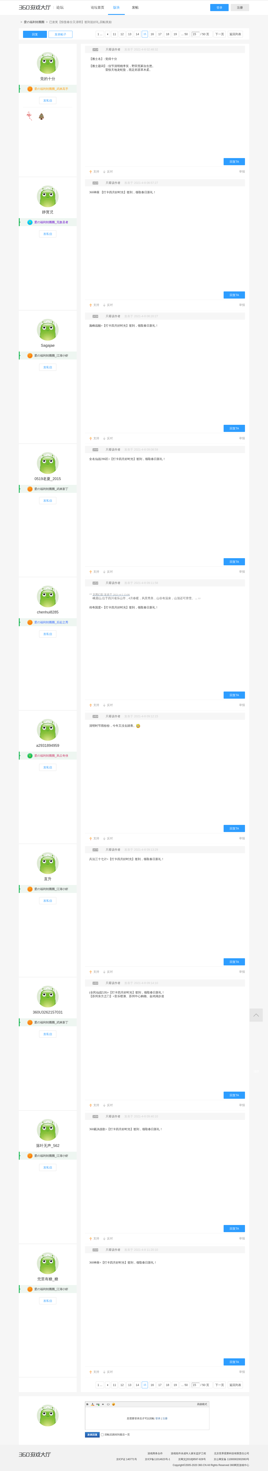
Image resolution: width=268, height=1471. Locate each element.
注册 (240, 7)
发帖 (135, 7)
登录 (219, 7)
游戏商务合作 (155, 1453)
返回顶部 (256, 1015)
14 (137, 34)
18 (167, 34)
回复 (35, 34)
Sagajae (48, 345)
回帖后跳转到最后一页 (115, 1434)
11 (114, 34)
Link (98, 1404)
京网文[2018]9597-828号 (192, 1459)
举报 (242, 171)
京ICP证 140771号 (126, 1459)
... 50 (184, 34)
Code (108, 1404)
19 (175, 34)
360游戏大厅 (39, 1457)
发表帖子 (60, 34)
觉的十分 (47, 79)
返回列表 (235, 34)
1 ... (99, 34)
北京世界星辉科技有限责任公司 (231, 1453)
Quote (103, 1404)
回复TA (234, 161)
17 (160, 34)
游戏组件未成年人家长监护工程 (188, 1453)
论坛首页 (97, 7)
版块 (116, 7)
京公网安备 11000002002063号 (231, 1459)
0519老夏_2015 (48, 479)
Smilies (113, 1404)
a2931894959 (47, 745)
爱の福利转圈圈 (34, 22)
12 (122, 34)
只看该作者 (113, 49)
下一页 (219, 34)
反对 (110, 171)
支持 (96, 171)
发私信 (47, 100)
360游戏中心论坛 (43, 9)
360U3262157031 (48, 1012)
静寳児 (47, 212)
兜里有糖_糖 (47, 1279)
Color (92, 1404)
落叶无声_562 (47, 1146)
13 (129, 34)
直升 (48, 879)
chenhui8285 (47, 612)
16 (152, 34)
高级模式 (202, 1404)
